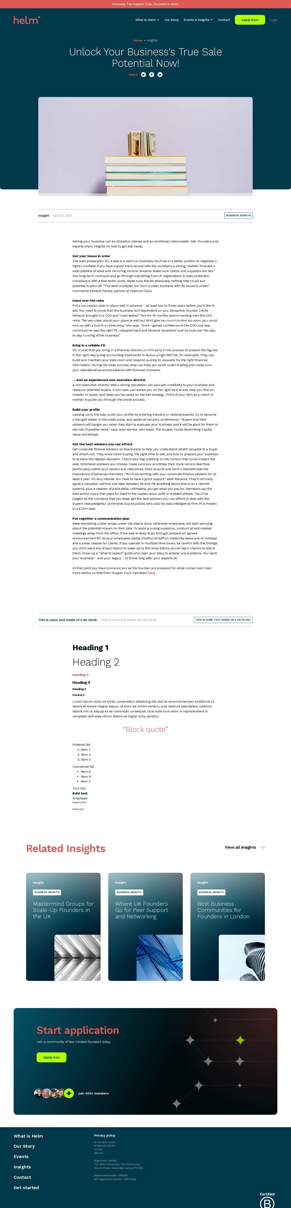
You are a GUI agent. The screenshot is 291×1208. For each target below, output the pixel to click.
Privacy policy (104, 1135)
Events (21, 1156)
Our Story (171, 20)
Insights (152, 40)
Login (273, 20)
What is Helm (28, 1136)
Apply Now (250, 20)
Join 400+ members (93, 1093)
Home (137, 40)
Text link (79, 788)
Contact (224, 20)
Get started (26, 1187)
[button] (147, 20)
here (151, 573)
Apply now (51, 1057)
